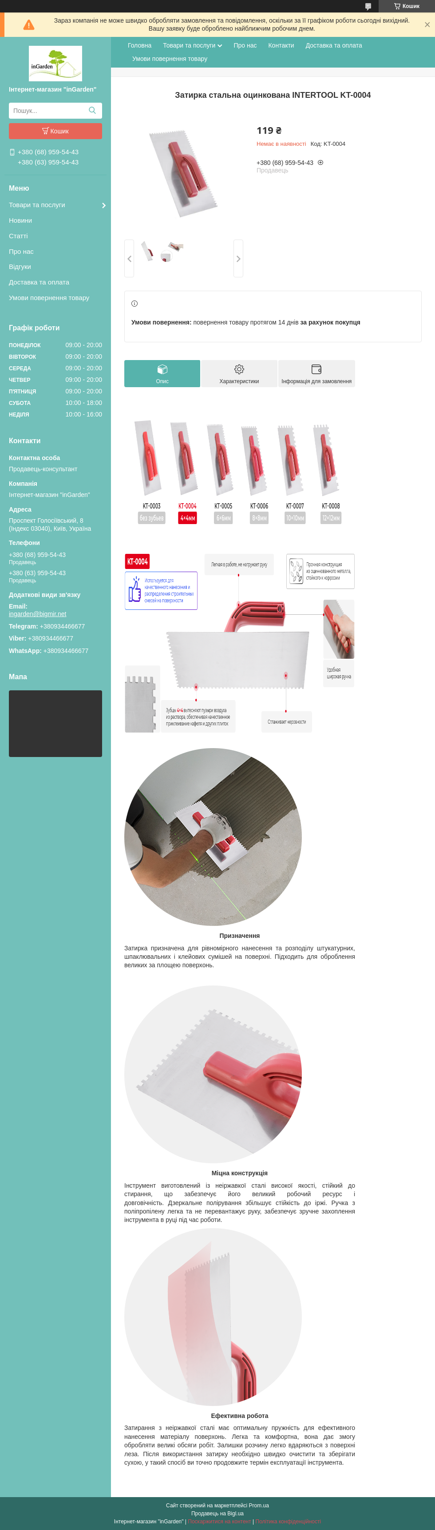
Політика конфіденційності (288, 1521)
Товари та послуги (37, 204)
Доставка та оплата (39, 282)
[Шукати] (92, 111)
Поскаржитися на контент (219, 1521)
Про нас (21, 251)
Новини (20, 220)
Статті (18, 236)
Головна (139, 45)
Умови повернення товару (49, 297)
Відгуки (20, 266)
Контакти (281, 45)
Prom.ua (259, 1505)
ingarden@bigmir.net (37, 613)
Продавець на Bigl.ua (217, 1513)
